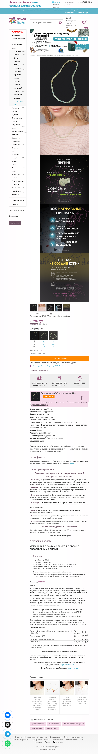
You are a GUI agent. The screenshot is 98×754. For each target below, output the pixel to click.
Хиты (39, 10)
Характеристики (46, 402)
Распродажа (17, 32)
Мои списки (15, 223)
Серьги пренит (54, 724)
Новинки (47, 10)
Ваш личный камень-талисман (18, 37)
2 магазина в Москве (56, 6)
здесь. (72, 464)
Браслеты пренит (37, 724)
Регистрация (71, 21)
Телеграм (38, 742)
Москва (57, 2)
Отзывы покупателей (21, 740)
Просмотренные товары (26, 10)
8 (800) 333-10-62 (85, 2)
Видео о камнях (72, 740)
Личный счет (42, 737)
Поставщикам (29, 737)
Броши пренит (52, 728)
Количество (34, 350)
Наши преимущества (74, 402)
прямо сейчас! (73, 668)
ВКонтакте (58, 742)
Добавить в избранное (39, 370)
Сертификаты (69, 13)
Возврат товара (82, 13)
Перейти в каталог (67, 665)
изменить (48, 582)
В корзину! (49, 396)
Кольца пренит (36, 728)
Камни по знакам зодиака (18, 202)
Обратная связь (58, 740)
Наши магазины (59, 10)
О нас (86, 10)
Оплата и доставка (74, 10)
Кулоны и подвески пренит (74, 724)
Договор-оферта (56, 737)
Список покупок (16, 210)
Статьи (46, 740)
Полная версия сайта (47, 749)
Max (47, 742)
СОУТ (83, 740)
